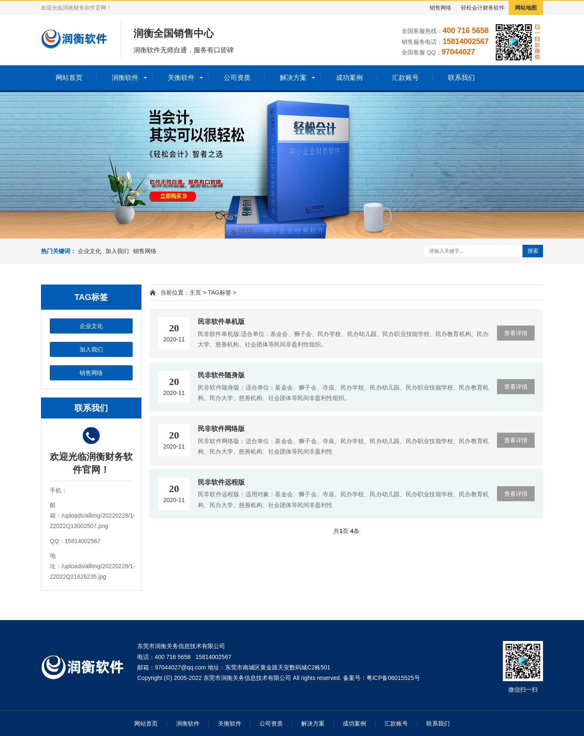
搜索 (533, 251)
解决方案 (293, 77)
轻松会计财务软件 (483, 8)
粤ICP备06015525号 (393, 677)
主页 (195, 292)
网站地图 (526, 8)
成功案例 (349, 77)
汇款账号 (405, 77)
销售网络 (440, 8)
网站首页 (69, 77)
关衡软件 (181, 77)
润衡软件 (125, 77)
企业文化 (89, 251)
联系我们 (461, 77)
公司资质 (237, 77)
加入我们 (117, 251)
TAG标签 (219, 292)
